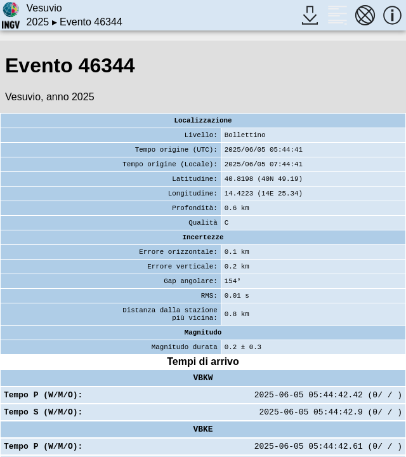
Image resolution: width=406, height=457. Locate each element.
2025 (38, 22)
